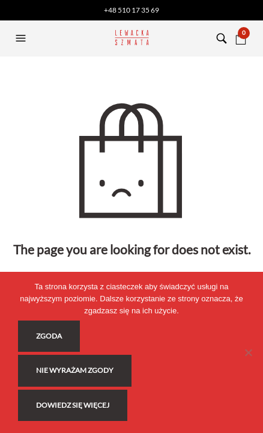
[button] (22, 38)
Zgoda (49, 335)
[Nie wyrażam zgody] (248, 352)
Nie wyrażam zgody (74, 370)
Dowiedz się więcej (72, 405)
